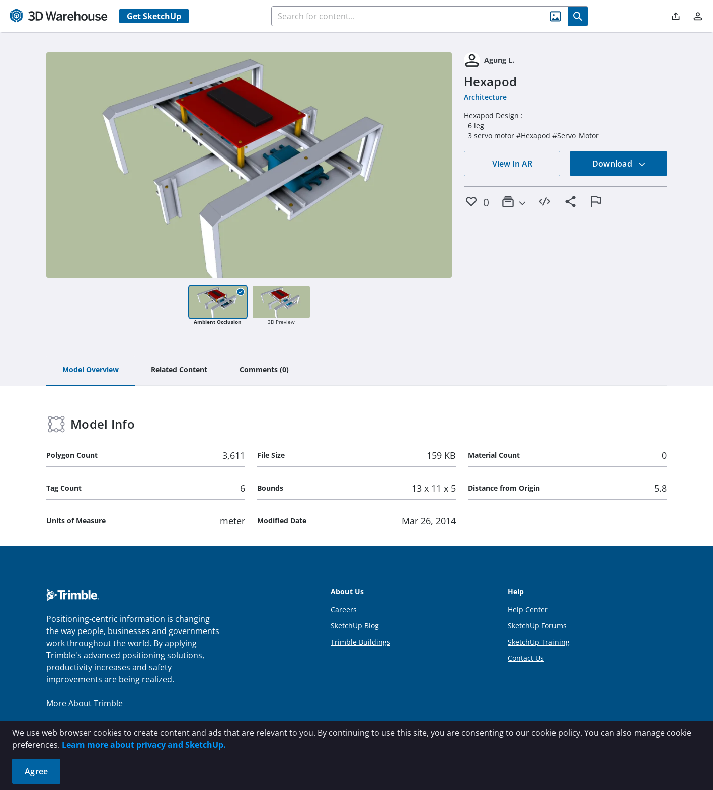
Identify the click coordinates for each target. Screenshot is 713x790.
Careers (344, 609)
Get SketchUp (154, 16)
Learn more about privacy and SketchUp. (144, 744)
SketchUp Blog (355, 625)
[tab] (90, 370)
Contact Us (526, 658)
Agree (36, 771)
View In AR (512, 163)
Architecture (485, 97)
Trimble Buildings (360, 642)
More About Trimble (84, 703)
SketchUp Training (539, 642)
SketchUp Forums (537, 625)
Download (619, 163)
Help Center (528, 609)
